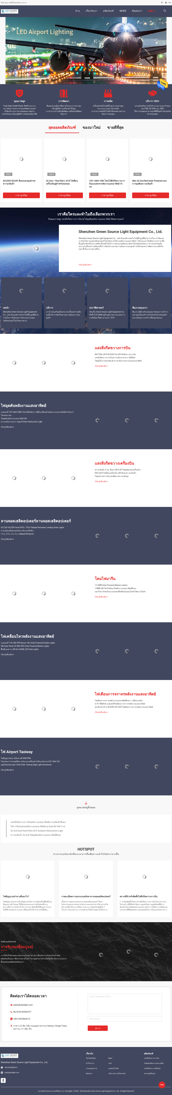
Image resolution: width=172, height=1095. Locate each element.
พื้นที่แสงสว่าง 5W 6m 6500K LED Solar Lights (20, 649)
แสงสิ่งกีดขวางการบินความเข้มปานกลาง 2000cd (115, 358)
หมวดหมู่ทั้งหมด (149, 1073)
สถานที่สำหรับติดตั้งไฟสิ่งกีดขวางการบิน (138, 896)
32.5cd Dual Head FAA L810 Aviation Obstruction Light (36, 830)
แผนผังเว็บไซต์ (113, 1068)
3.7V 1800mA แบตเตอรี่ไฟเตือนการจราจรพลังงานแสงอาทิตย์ (120, 704)
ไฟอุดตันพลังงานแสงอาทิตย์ (23, 405)
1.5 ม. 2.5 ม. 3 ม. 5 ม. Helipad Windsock (17, 534)
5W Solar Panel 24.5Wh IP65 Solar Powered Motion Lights (25, 646)
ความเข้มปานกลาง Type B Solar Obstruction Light (21, 422)
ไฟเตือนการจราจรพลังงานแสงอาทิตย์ (125, 694)
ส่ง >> (97, 1028)
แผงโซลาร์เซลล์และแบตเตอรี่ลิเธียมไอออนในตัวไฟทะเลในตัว (120, 592)
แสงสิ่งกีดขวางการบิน (112, 348)
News (110, 1058)
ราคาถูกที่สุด (21, 195)
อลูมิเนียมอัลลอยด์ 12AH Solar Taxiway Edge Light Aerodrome (26, 765)
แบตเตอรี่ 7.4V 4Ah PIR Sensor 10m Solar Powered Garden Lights (28, 643)
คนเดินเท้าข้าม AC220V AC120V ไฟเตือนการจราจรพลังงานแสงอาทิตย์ (124, 707)
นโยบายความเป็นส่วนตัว (117, 1073)
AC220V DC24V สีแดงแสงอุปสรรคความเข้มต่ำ (19, 182)
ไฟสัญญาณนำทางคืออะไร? (16, 896)
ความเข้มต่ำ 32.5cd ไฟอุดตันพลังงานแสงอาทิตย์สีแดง (35, 835)
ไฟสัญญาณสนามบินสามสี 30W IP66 (16, 758)
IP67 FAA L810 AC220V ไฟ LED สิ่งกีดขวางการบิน (115, 354)
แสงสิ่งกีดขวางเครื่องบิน (114, 463)
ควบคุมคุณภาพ (91, 1068)
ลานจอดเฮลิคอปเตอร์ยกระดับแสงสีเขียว (17, 531)
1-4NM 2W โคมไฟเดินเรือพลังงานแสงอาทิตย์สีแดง (115, 588)
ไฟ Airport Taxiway (17, 752)
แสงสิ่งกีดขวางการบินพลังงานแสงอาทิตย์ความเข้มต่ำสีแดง (37, 822)
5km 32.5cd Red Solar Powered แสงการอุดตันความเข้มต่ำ (149, 182)
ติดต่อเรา (89, 1073)
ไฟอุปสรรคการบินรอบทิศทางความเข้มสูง (112, 476)
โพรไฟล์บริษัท (91, 1058)
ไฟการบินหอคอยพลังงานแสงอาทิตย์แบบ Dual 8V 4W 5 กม (37, 826)
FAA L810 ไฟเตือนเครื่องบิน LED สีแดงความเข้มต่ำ (115, 473)
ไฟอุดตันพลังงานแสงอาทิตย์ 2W (14, 418)
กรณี (109, 1063)
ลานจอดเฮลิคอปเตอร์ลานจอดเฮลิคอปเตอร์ (36, 521)
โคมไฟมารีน (105, 579)
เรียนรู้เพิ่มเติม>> (85, 265)
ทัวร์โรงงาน (90, 1063)
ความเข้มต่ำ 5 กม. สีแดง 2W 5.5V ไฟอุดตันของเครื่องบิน (117, 470)
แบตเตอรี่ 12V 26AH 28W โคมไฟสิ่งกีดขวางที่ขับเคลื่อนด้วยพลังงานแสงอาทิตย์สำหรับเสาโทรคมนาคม (37, 413)
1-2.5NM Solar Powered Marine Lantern (111, 585)
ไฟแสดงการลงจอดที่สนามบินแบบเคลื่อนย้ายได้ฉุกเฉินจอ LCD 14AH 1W (30, 761)
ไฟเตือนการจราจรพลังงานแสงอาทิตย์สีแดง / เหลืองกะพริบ (119, 700)
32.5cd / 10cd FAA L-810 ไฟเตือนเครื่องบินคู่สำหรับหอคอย (62, 182)
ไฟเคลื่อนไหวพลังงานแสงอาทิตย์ (27, 636)
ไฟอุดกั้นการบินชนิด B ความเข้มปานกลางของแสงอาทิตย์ (118, 361)
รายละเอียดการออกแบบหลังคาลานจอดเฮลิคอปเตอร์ (85, 896)
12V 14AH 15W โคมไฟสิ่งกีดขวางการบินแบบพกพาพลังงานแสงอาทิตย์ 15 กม (107, 184)
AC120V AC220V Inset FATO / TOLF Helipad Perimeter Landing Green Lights (32, 527)
